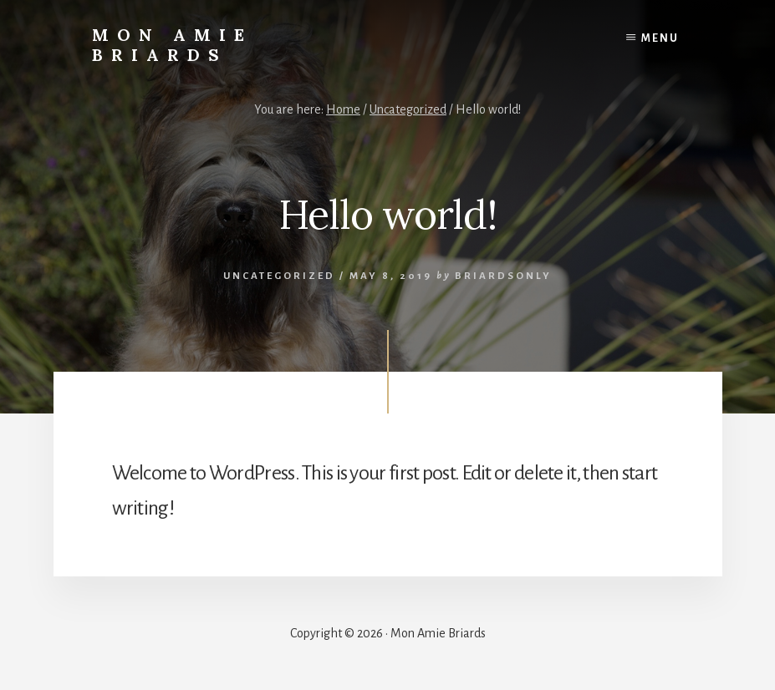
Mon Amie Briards (172, 44)
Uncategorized (279, 276)
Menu (660, 38)
